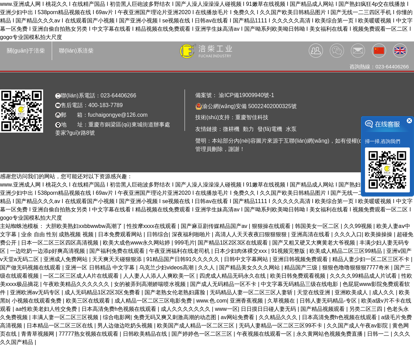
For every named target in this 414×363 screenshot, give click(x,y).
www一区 (226, 309)
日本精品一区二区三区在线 (60, 325)
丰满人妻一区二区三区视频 (66, 317)
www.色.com (211, 301)
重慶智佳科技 (251, 117)
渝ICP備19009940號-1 (245, 95)
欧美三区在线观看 (88, 301)
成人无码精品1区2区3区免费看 (103, 292)
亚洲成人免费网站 (66, 259)
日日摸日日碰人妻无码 (269, 309)
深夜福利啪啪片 (192, 234)
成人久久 (384, 292)
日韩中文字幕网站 (246, 259)
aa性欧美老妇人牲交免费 (47, 309)
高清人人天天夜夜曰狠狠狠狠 (251, 234)
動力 (248, 129)
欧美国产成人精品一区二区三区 (196, 325)
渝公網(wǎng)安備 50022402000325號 (246, 106)
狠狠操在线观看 (272, 226)
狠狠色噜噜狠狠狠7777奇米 (356, 267)
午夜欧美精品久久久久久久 (77, 284)
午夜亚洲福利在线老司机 (180, 251)
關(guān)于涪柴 (26, 51)
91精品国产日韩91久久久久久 (183, 259)
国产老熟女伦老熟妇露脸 (176, 292)
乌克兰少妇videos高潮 (167, 267)
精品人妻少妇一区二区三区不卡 (371, 259)
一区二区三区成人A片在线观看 (81, 276)
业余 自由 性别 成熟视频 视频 (58, 234)
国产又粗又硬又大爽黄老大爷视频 (314, 243)
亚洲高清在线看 (311, 234)
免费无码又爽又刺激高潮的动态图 (176, 317)
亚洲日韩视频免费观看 (301, 259)
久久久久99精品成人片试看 (364, 276)
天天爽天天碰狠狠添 (117, 259)
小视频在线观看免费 (37, 301)
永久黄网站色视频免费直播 (330, 334)
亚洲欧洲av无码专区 (35, 292)
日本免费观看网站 (121, 234)
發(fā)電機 (269, 129)
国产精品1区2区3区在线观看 (233, 243)
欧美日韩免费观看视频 (298, 276)
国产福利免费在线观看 (117, 251)
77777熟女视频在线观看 (89, 334)
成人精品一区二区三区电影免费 (154, 301)
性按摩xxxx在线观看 (152, 226)
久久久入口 (348, 234)
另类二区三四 (366, 309)
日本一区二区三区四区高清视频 (60, 243)
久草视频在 (281, 301)
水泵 (291, 129)
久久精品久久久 (279, 317)
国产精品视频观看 (323, 309)
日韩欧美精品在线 (145, 334)
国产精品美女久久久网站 (250, 267)
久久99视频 (358, 226)
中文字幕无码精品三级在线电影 (300, 284)
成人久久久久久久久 (186, 309)
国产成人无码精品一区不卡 (224, 284)
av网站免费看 (238, 317)
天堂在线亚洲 (314, 292)
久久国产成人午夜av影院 (358, 325)
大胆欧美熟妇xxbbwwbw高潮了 (85, 226)
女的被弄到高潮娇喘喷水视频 (150, 284)
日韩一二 (379, 334)
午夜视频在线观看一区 (265, 334)
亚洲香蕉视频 (247, 301)
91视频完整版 (288, 251)
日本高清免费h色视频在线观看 (119, 309)
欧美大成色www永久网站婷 (137, 243)
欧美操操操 (379, 234)
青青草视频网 (38, 334)
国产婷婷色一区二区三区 (202, 334)
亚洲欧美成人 (352, 292)
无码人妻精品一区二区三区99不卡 (281, 325)
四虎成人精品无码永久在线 (233, 276)
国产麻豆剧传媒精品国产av (215, 226)
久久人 (207, 267)
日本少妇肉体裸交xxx (241, 251)
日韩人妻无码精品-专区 (328, 301)
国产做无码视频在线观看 (31, 267)
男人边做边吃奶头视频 (125, 325)
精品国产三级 (301, 267)
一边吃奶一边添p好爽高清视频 (48, 251)
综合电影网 (116, 317)
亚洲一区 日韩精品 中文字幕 (100, 267)
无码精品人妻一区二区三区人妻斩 (252, 292)
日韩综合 (158, 234)
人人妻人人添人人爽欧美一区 (159, 276)
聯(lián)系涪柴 (76, 51)
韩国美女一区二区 (318, 226)
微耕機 (231, 129)
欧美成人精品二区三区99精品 (346, 251)
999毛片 (185, 243)
